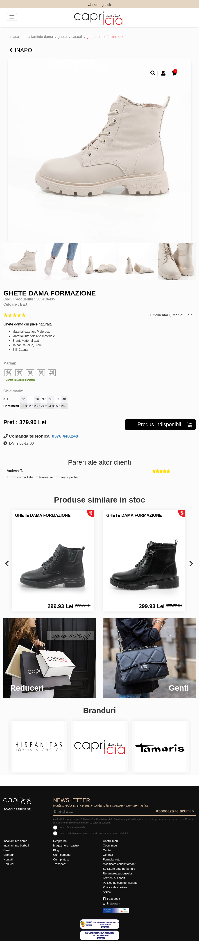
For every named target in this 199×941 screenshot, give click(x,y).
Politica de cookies (115, 887)
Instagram (111, 903)
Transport (59, 864)
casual (76, 37)
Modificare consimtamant (119, 864)
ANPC (107, 892)
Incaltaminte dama (38, 37)
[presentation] (7, 564)
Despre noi (60, 841)
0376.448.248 (64, 436)
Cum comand (61, 854)
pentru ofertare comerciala (72, 827)
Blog (56, 850)
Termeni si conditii (114, 878)
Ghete (62, 37)
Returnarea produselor (117, 873)
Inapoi (21, 50)
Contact (108, 854)
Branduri (8, 854)
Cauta (107, 850)
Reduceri (9, 864)
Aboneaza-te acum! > (175, 811)
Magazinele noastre (66, 845)
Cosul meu (110, 845)
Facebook (111, 898)
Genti (6, 850)
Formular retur (112, 859)
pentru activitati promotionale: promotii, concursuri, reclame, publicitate (94, 833)
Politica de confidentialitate (120, 882)
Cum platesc (61, 859)
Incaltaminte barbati (16, 845)
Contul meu (110, 841)
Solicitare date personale (119, 868)
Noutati (8, 859)
